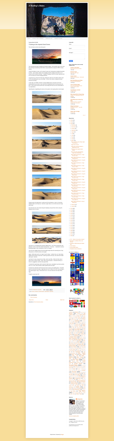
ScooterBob (71, 366)
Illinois (70, 333)
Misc (78, 342)
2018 (71, 215)
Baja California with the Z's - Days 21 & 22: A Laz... (77, 177)
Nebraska (79, 345)
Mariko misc (82, 338)
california (36, 291)
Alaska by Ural (49, 38)
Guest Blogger (81, 330)
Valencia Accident (81, 379)
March (72, 140)
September (73, 130)
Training (84, 375)
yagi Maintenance (76, 389)
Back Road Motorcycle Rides (77, 80)
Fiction (73, 327)
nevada (84, 345)
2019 (71, 213)
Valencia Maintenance (81, 380)
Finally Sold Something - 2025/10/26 (77, 77)
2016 (71, 218)
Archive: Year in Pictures (37, 38)
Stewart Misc (71, 370)
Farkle (83, 325)
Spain (74, 369)
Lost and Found (82, 334)
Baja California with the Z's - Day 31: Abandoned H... (78, 158)
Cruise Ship (71, 323)
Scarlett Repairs (41, 291)
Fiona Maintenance (80, 327)
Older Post (62, 299)
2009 (71, 230)
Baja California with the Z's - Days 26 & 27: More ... (77, 166)
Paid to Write (80, 349)
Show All (84, 115)
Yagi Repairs (47, 291)
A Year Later (73, 112)
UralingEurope (78, 378)
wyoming (80, 388)
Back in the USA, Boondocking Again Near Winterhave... (77, 152)
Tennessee (75, 373)
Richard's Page (74, 71)
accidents (71, 312)
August (72, 131)
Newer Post (31, 299)
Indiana (74, 333)
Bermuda (76, 314)
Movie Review (77, 343)
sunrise (83, 370)
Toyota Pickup (74, 375)
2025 (71, 120)
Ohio (69, 348)
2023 (71, 123)
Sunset (74, 372)
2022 (71, 208)
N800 (83, 343)
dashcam (77, 323)
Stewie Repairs (77, 370)
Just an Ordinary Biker (75, 84)
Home (28, 38)
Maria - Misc (83, 335)
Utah (75, 379)
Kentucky (76, 334)
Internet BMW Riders (74, 247)
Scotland (76, 366)
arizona (33, 291)
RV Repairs (79, 358)
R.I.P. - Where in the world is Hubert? (77, 239)
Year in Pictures (76, 392)
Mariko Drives (73, 337)
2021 (71, 210)
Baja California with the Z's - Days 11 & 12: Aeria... (77, 196)
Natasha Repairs (72, 345)
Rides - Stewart (80, 357)
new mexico (74, 346)
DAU (81, 323)
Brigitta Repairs (78, 317)
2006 (71, 235)
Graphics (75, 330)
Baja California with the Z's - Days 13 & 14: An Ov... (77, 194)
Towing (70, 375)
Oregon (77, 348)
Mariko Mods (71, 339)
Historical (74, 332)
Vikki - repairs (75, 384)
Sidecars (81, 366)
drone (84, 323)
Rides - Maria (82, 354)
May (72, 137)
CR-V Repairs (82, 322)
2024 (71, 121)
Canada (84, 319)
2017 (71, 216)
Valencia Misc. (74, 381)
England (83, 324)
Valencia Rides (74, 383)
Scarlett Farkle (75, 361)
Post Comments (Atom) (38, 301)
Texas (80, 373)
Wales (83, 385)
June (72, 135)
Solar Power (80, 367)
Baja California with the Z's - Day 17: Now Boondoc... (78, 185)
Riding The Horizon (75, 106)
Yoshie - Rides (79, 393)
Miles (84, 340)
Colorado (77, 320)
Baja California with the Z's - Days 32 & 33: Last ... (77, 155)
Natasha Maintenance (73, 344)
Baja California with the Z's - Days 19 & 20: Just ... (77, 180)
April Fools (82, 312)
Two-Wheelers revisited (75, 89)
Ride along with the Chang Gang (77, 94)
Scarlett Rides (73, 365)
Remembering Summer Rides (76, 68)
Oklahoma (73, 348)
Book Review (82, 314)
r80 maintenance (76, 351)
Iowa (78, 333)
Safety (84, 359)
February (73, 204)
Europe (72, 325)
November (73, 126)
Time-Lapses (77, 374)
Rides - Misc (75, 355)
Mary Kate (75, 340)
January (73, 206)
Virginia (78, 385)
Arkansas (78, 313)
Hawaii (70, 332)
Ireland (82, 333)
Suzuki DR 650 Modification (76, 81)
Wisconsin (75, 388)
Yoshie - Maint (82, 392)
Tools (83, 374)
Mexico (79, 340)
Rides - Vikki (71, 358)
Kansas (70, 334)
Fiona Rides (77, 329)
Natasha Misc (80, 344)
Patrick (84, 349)
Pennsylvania (72, 350)
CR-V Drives (75, 322)
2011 (71, 227)
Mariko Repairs (78, 339)
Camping (79, 319)
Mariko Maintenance (73, 338)
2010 (71, 228)
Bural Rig (74, 318)
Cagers (79, 318)
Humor (78, 332)
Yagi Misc (83, 389)
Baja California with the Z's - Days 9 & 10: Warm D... (78, 199)
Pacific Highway (73, 349)
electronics (72, 324)
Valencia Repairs (82, 381)
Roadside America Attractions (76, 248)
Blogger (62, 434)
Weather (77, 387)
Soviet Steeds (72, 245)
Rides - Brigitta (81, 353)
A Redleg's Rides (36, 6)
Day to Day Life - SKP (75, 72)
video (82, 383)
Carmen (71, 320)
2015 (71, 220)
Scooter (83, 365)
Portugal (77, 350)
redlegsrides (80, 399)
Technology (71, 373)
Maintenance (76, 335)
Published (82, 350)
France (71, 330)
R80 (69, 351)
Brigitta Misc (79, 315)
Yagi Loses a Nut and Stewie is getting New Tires (77, 147)
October (73, 128)
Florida (84, 329)
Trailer (79, 375)
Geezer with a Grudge (75, 111)
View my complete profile (74, 416)
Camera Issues (73, 319)
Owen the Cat (83, 348)
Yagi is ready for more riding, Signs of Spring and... (78, 142)
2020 (71, 211)
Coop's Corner (74, 76)
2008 (71, 232)
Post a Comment (33, 297)
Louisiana (71, 335)
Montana (71, 343)
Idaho (83, 332)
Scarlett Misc (78, 362)
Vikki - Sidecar (81, 384)
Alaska (76, 312)
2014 (71, 222)
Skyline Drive (75, 367)
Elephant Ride (77, 324)
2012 (71, 225)
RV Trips (76, 360)
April (72, 138)
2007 (71, 234)
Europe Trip (77, 325)
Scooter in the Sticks (75, 67)
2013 (71, 223)
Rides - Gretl (74, 354)
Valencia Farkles (72, 380)
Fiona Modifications (78, 328)
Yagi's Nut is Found (75, 144)
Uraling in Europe (58, 38)
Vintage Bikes (71, 385)
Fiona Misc (71, 328)
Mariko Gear (82, 337)
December (73, 125)
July (72, 133)
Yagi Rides (51, 291)
